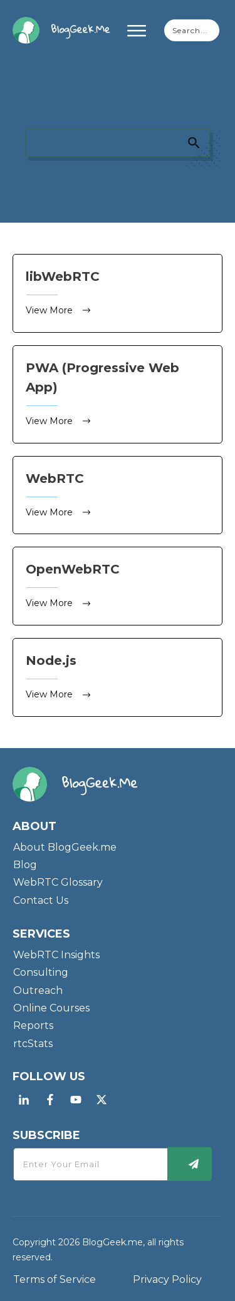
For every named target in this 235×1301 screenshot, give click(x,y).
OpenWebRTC (117, 586)
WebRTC (117, 495)
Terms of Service (54, 1279)
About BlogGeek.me (65, 847)
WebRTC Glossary (58, 882)
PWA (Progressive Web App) (117, 394)
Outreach (38, 990)
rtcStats (33, 1044)
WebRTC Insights (56, 955)
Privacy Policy (167, 1279)
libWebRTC (117, 293)
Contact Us (40, 900)
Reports (33, 1025)
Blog (25, 865)
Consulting (40, 972)
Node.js (117, 677)
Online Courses (51, 1008)
